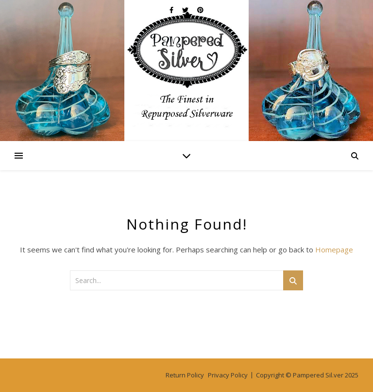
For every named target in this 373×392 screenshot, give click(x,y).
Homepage (334, 249)
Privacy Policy (228, 375)
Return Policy (185, 375)
